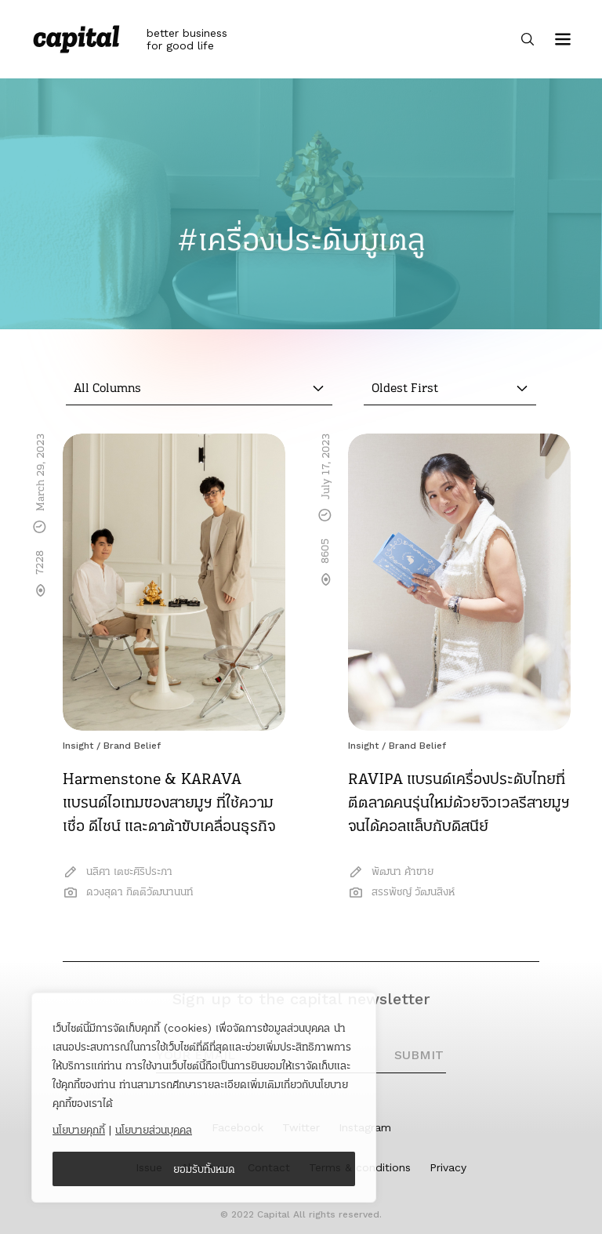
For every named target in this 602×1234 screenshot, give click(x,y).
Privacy (448, 1167)
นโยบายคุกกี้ (79, 1129)
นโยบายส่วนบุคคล (153, 1129)
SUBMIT (419, 1054)
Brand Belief (132, 745)
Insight (78, 745)
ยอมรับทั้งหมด (204, 1169)
